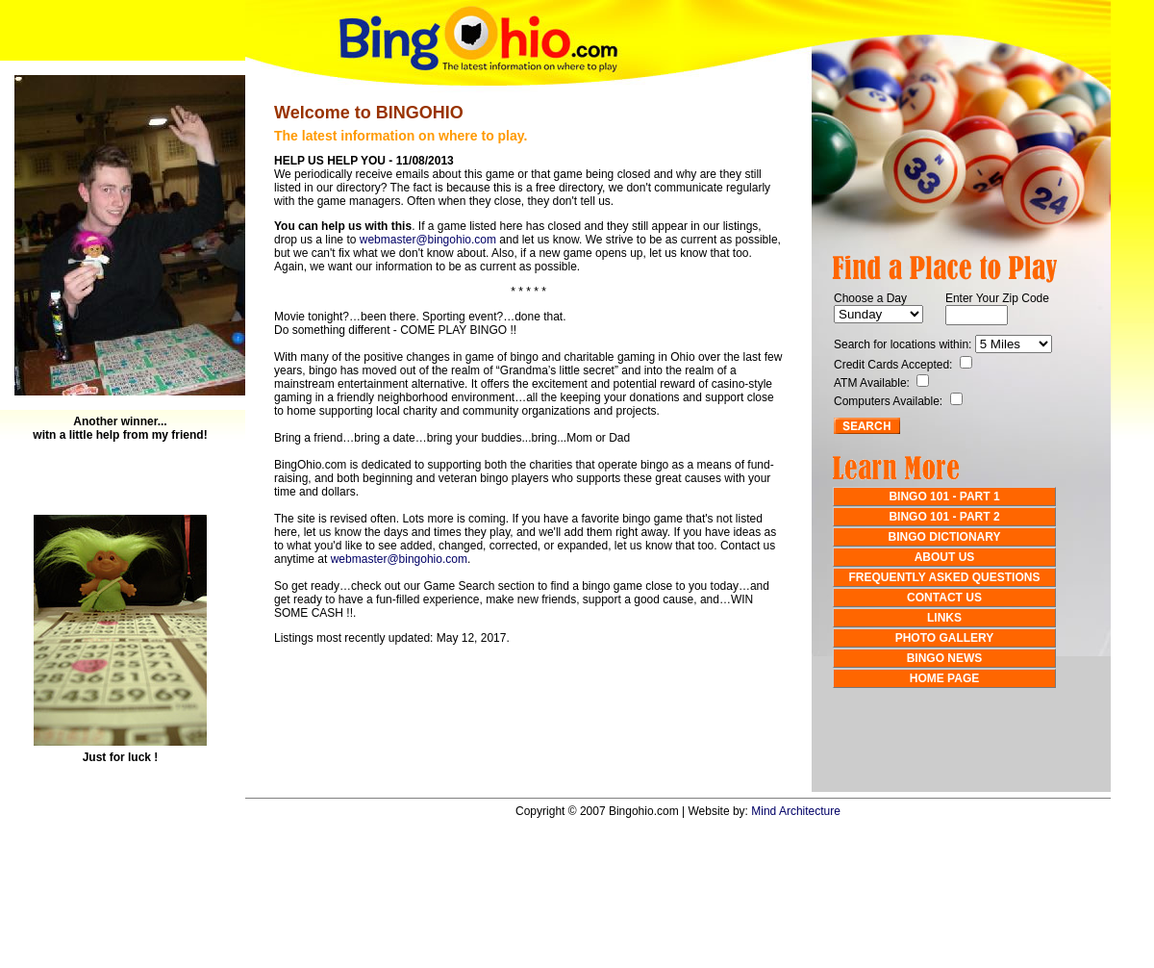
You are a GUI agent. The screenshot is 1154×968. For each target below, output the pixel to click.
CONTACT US (944, 597)
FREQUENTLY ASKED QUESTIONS (945, 577)
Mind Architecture (795, 811)
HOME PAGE (944, 678)
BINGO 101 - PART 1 (944, 496)
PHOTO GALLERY (944, 638)
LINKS (944, 617)
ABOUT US (945, 557)
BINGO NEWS (945, 658)
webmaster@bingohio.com (428, 239)
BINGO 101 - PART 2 (944, 516)
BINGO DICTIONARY (945, 537)
